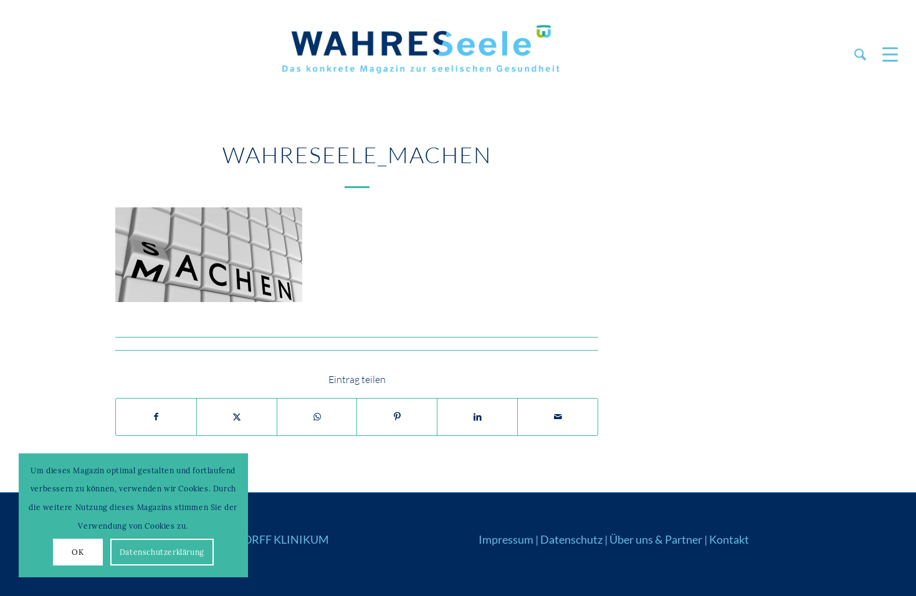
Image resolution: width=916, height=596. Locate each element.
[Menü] (886, 54)
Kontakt (729, 539)
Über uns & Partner (655, 539)
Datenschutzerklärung (162, 552)
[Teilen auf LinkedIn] (477, 417)
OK (77, 552)
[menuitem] (860, 54)
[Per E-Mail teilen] (558, 417)
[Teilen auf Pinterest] (397, 417)
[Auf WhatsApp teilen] (317, 417)
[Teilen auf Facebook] (156, 417)
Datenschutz (571, 539)
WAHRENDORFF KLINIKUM (257, 539)
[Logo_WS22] (418, 54)
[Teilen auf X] (237, 417)
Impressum (506, 539)
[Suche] (860, 54)
